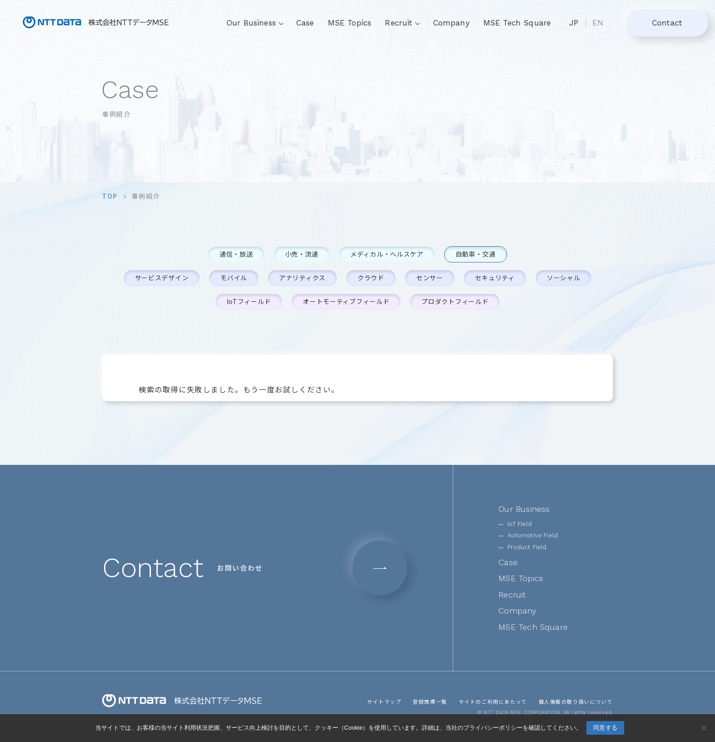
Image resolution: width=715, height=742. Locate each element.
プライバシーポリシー (493, 727)
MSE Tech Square (517, 22)
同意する (605, 727)
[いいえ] (703, 727)
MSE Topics (350, 22)
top (110, 196)
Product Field (527, 547)
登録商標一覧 (429, 701)
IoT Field (520, 523)
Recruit (512, 594)
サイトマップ (384, 701)
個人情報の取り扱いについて (575, 701)
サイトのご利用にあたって (492, 701)
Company (451, 22)
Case (305, 22)
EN (597, 22)
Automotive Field (533, 535)
